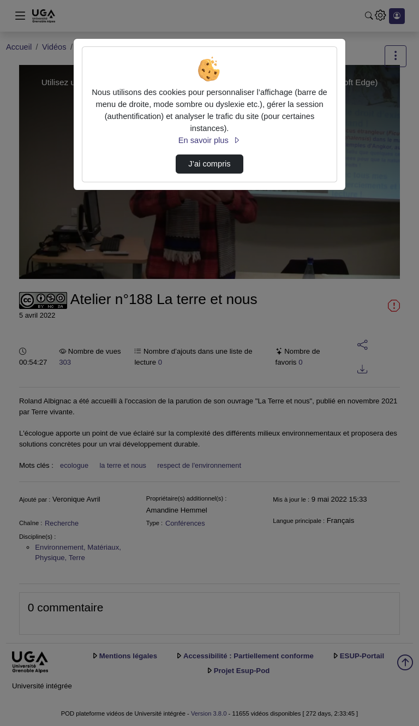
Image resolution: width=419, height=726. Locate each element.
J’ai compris (209, 163)
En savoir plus (209, 140)
